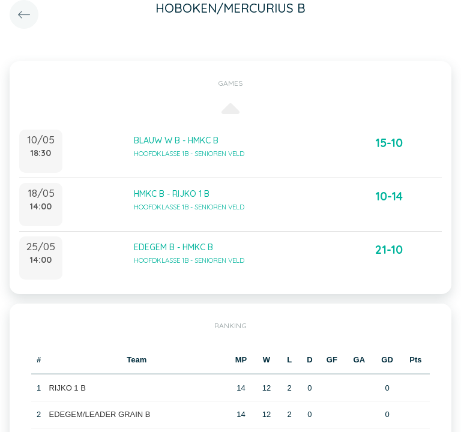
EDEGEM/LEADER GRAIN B (99, 414)
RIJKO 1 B (67, 387)
